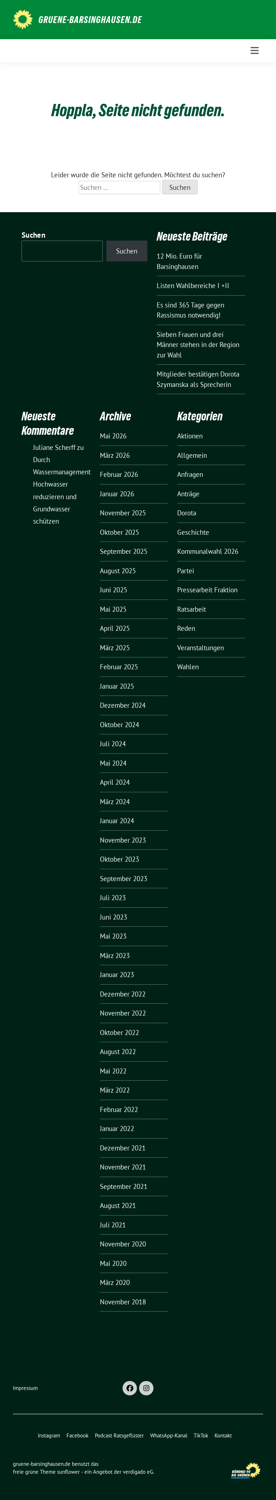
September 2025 (123, 551)
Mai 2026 (113, 436)
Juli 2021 (113, 1225)
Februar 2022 (119, 1109)
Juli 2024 (113, 743)
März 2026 (115, 455)
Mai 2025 (113, 609)
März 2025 (115, 647)
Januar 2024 (117, 820)
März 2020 (115, 1282)
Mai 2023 (113, 936)
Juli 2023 (113, 897)
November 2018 (123, 1302)
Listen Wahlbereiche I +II (193, 285)
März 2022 (115, 1090)
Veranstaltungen (200, 647)
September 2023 (123, 878)
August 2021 (118, 1205)
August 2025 (118, 570)
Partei (185, 570)
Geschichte (193, 532)
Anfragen (190, 474)
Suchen (33, 235)
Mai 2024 (113, 763)
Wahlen (188, 666)
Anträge (188, 493)
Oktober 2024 (119, 724)
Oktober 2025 (119, 532)
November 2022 (123, 1013)
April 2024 (115, 782)
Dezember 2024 (123, 705)
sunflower (68, 1471)
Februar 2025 (119, 666)
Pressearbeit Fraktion (207, 589)
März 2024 (115, 801)
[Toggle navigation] (254, 50)
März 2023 (115, 955)
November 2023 (123, 840)
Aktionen (190, 436)
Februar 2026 (119, 474)
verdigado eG (138, 1471)
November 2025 (123, 513)
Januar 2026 (117, 493)
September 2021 (123, 1186)
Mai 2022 (113, 1071)
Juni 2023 (113, 917)
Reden (186, 628)
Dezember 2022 (123, 994)
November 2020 (123, 1244)
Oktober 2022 (119, 1032)
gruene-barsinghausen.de (90, 19)
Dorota (186, 513)
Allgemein (192, 455)
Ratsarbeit (191, 609)
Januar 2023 (117, 974)
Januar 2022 (117, 1128)
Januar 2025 (117, 686)
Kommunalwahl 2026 (207, 551)
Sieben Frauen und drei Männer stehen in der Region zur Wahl (198, 344)
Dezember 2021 (123, 1148)
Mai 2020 (113, 1263)
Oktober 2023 (119, 859)
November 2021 (123, 1167)
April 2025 (115, 628)
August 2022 (118, 1051)
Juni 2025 (113, 589)
